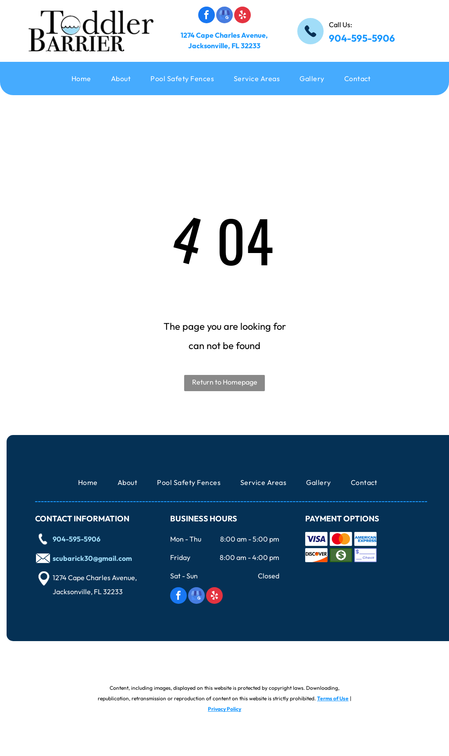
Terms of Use (333, 698)
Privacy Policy (224, 709)
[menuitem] (84, 78)
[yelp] (242, 16)
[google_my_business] (224, 16)
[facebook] (206, 16)
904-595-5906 (362, 38)
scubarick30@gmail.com (92, 558)
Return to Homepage (224, 382)
